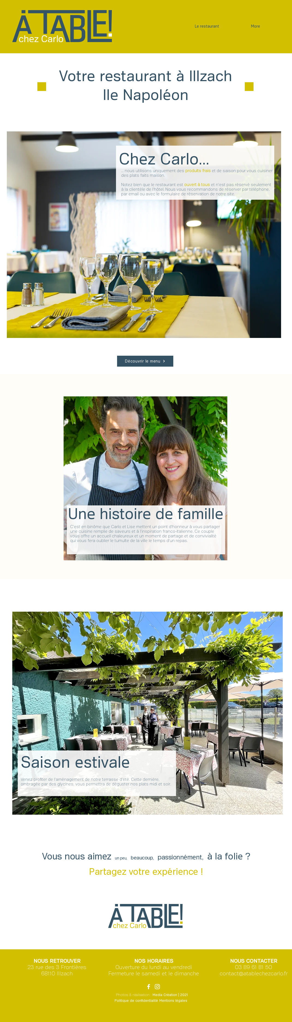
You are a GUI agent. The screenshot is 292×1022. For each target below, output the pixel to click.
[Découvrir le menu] (145, 361)
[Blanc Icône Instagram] (157, 986)
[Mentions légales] (173, 1000)
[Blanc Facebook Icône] (148, 986)
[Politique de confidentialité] (136, 1000)
